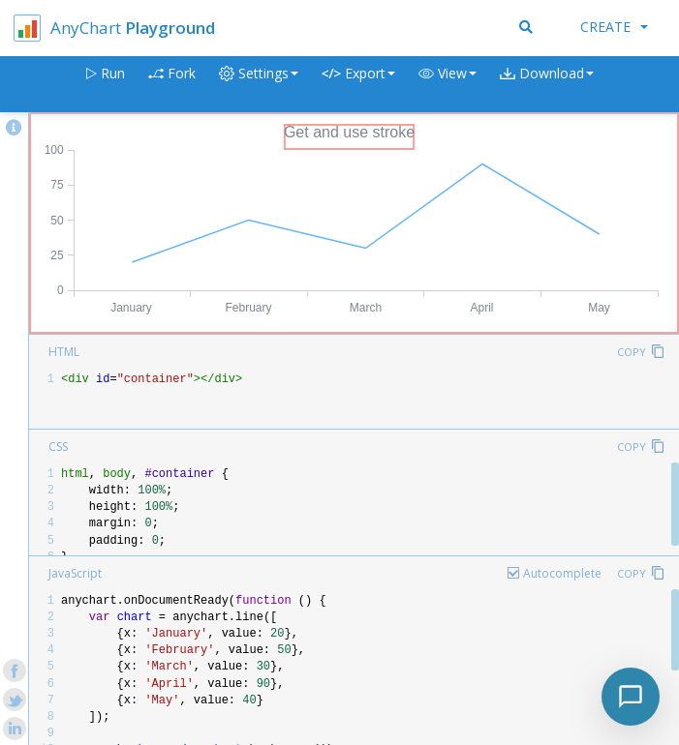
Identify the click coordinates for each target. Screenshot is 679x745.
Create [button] (614, 26)
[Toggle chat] (631, 697)
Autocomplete (562, 573)
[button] (447, 84)
